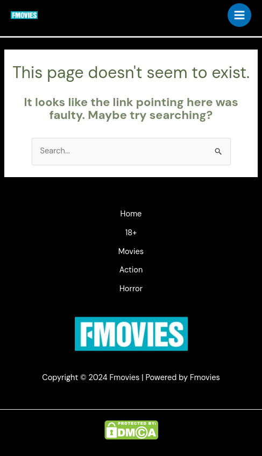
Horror (131, 289)
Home (131, 214)
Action (131, 270)
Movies (131, 252)
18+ (131, 233)
